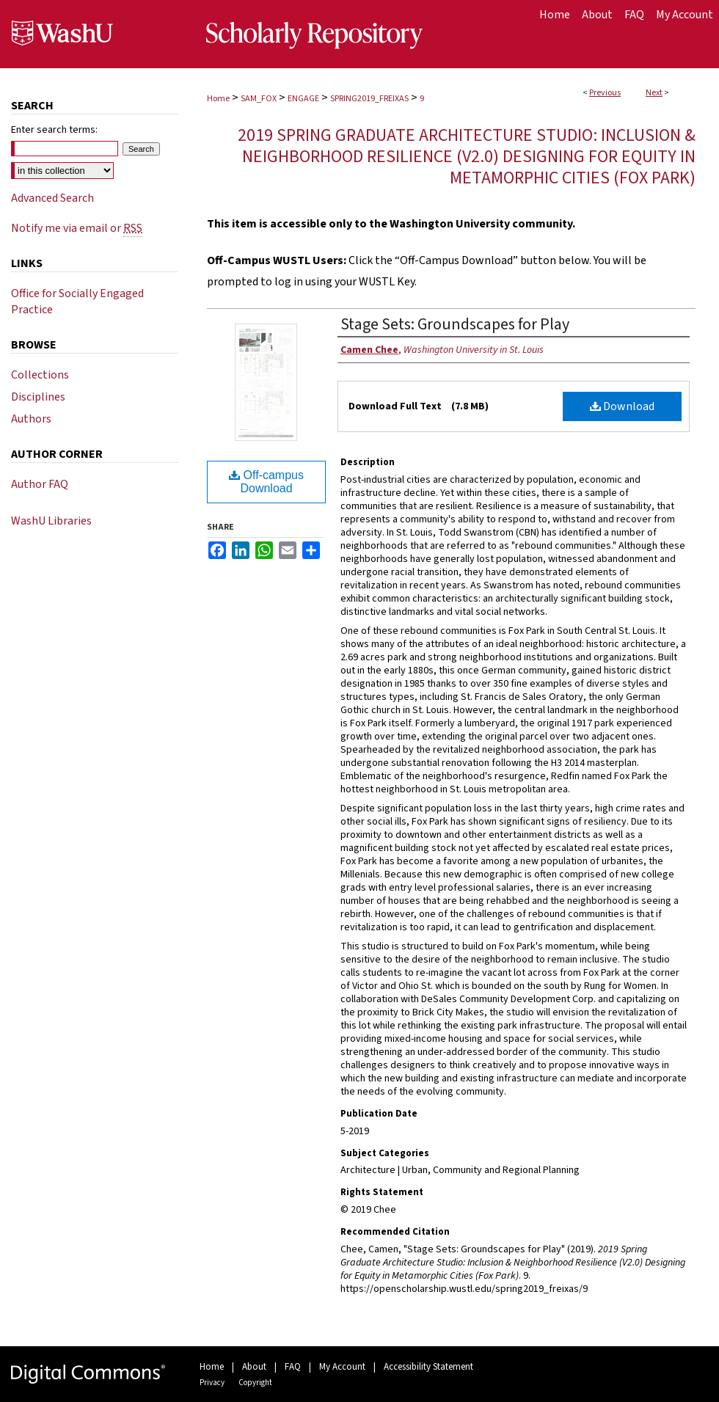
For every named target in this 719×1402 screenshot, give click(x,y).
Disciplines (38, 397)
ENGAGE (303, 98)
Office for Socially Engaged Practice (77, 301)
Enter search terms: (54, 130)
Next (654, 93)
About (254, 1366)
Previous (605, 93)
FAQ (293, 1366)
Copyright (255, 1382)
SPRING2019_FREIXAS (369, 98)
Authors (31, 419)
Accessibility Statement (428, 1366)
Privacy (212, 1382)
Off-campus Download (266, 481)
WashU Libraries (51, 521)
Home (218, 98)
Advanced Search (52, 198)
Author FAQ (39, 484)
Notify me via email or (76, 228)
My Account (342, 1366)
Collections (40, 375)
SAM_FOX (259, 98)
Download (622, 406)
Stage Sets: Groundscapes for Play (454, 324)
